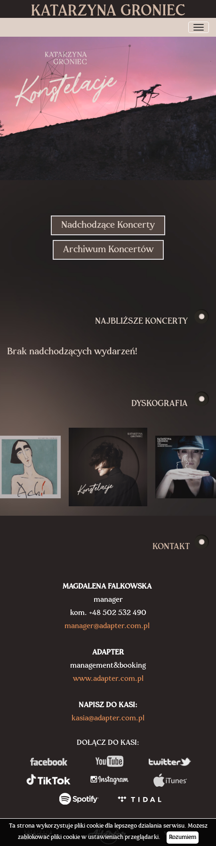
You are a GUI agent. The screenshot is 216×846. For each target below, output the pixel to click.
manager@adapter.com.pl (107, 626)
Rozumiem (182, 837)
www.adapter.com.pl (108, 679)
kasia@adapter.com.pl (108, 718)
